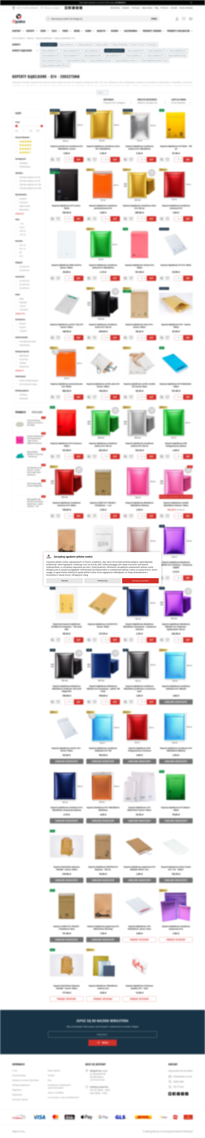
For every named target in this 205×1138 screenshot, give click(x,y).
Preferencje (103, 580)
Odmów (64, 580)
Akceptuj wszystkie (140, 580)
